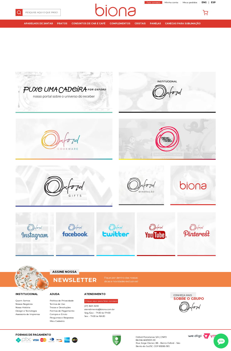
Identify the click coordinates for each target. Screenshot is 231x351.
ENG (204, 2)
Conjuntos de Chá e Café (88, 23)
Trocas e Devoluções (60, 307)
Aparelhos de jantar (38, 23)
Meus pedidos (190, 2)
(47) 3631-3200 (91, 306)
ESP (213, 2)
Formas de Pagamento (62, 310)
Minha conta (171, 2)
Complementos (120, 23)
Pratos (62, 23)
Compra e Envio (58, 314)
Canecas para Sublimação (183, 23)
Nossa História (23, 307)
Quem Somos (23, 300)
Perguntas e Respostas (62, 317)
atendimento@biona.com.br (99, 309)
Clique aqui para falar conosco (101, 301)
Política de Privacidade (62, 300)
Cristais (140, 23)
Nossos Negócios (24, 304)
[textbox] (38, 12)
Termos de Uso (57, 304)
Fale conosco (153, 2)
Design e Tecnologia (26, 310)
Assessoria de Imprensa (28, 314)
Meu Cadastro (57, 321)
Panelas (155, 23)
